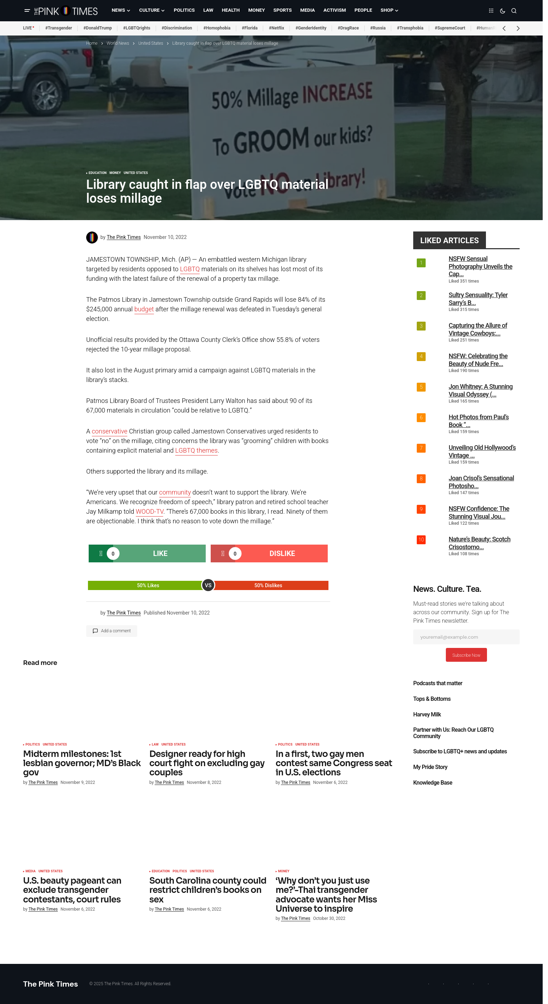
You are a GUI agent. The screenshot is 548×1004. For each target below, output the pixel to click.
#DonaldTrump (97, 28)
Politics (33, 745)
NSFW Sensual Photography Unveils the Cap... (480, 266)
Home (92, 43)
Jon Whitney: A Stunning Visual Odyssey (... (481, 390)
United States (150, 43)
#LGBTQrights (136, 28)
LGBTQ (190, 269)
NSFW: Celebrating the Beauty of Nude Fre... (478, 359)
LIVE (27, 28)
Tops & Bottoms (431, 699)
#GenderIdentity (310, 28)
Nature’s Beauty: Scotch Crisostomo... (479, 543)
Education (98, 173)
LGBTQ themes (196, 450)
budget (144, 309)
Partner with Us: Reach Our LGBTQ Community (453, 733)
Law (155, 745)
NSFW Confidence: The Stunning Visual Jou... (479, 512)
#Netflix (276, 28)
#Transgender (58, 28)
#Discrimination (177, 28)
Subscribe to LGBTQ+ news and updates (460, 751)
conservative (109, 431)
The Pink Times (50, 984)
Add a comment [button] (116, 631)
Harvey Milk (427, 714)
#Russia (378, 28)
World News (118, 43)
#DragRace (348, 28)
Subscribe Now (466, 655)
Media (30, 871)
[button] (27, 10)
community (175, 492)
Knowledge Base (432, 783)
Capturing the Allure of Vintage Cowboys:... (478, 329)
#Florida (250, 28)
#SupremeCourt (450, 28)
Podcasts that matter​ (437, 683)
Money (115, 173)
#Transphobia (410, 28)
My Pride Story (430, 767)
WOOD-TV (150, 512)
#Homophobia (216, 28)
